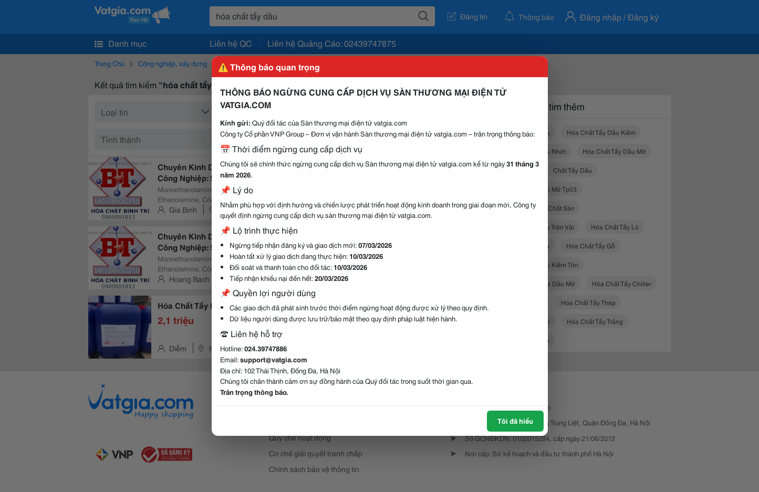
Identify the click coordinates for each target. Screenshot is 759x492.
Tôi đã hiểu (515, 420)
